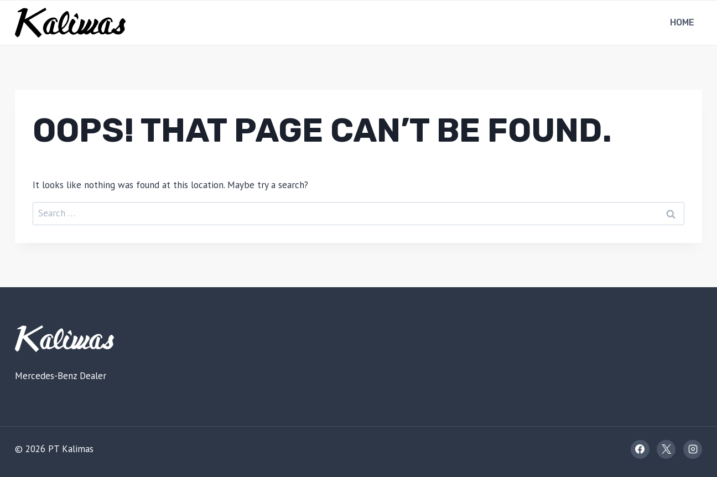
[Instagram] (692, 449)
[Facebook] (640, 449)
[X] (666, 449)
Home (682, 22)
